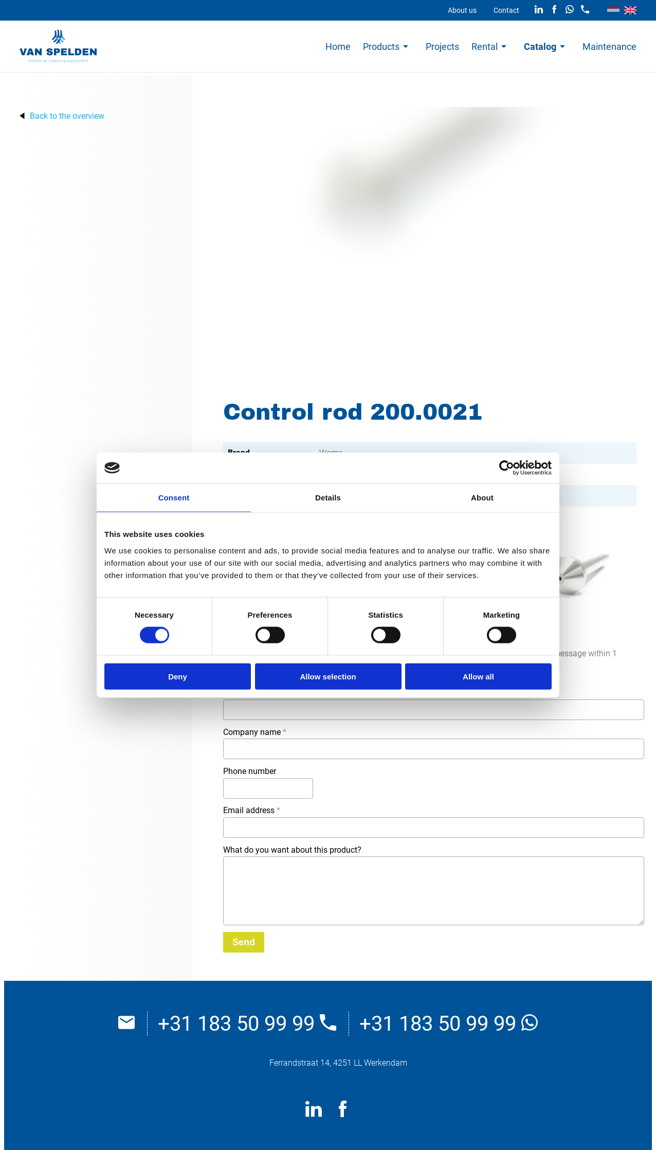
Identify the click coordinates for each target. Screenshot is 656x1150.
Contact (506, 10)
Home (338, 46)
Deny (177, 676)
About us (462, 10)
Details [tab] (328, 497)
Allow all (478, 676)
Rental (484, 46)
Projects (442, 46)
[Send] (243, 942)
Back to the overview (67, 116)
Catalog (540, 46)
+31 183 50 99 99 (247, 1024)
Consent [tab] (174, 497)
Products (381, 46)
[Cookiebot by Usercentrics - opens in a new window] (507, 468)
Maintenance (609, 46)
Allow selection (328, 676)
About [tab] (482, 497)
